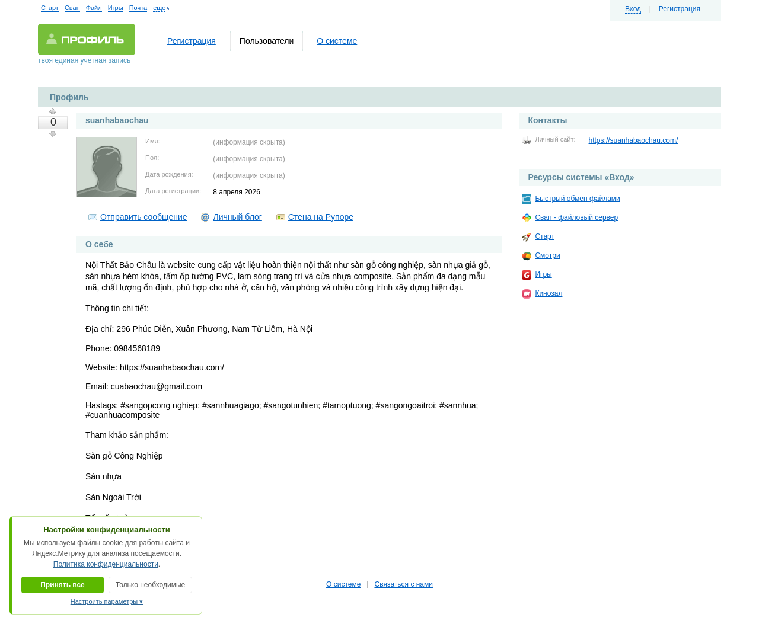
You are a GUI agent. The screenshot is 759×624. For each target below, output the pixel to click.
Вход (633, 9)
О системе (337, 41)
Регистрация (679, 9)
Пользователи (267, 41)
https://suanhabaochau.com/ (633, 140)
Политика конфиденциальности (105, 564)
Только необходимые (150, 585)
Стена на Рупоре (320, 217)
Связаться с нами (403, 584)
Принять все (62, 585)
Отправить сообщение (143, 217)
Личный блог (237, 217)
